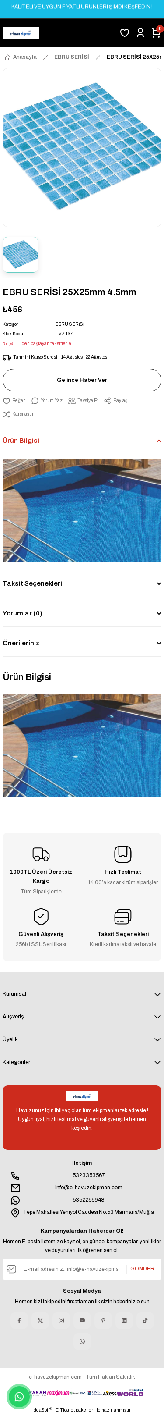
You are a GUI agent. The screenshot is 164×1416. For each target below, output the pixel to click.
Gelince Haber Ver (82, 380)
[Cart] (156, 33)
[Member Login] (140, 33)
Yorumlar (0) (22, 613)
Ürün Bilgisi (21, 440)
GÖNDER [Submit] (142, 1268)
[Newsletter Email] (82, 1269)
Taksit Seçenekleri (32, 583)
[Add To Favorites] (14, 401)
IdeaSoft (42, 1409)
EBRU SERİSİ (69, 324)
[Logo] (21, 33)
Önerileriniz (21, 643)
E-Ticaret (65, 1410)
